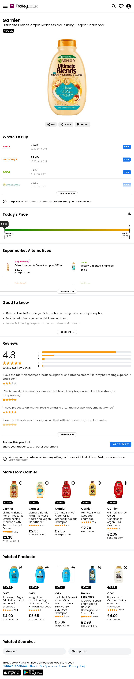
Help (83, 666)
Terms (63, 666)
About (33, 666)
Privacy (73, 666)
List (51, 124)
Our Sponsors (48, 666)
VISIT (126, 146)
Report (82, 124)
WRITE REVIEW (121, 444)
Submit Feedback (15, 666)
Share (65, 124)
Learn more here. (18, 459)
